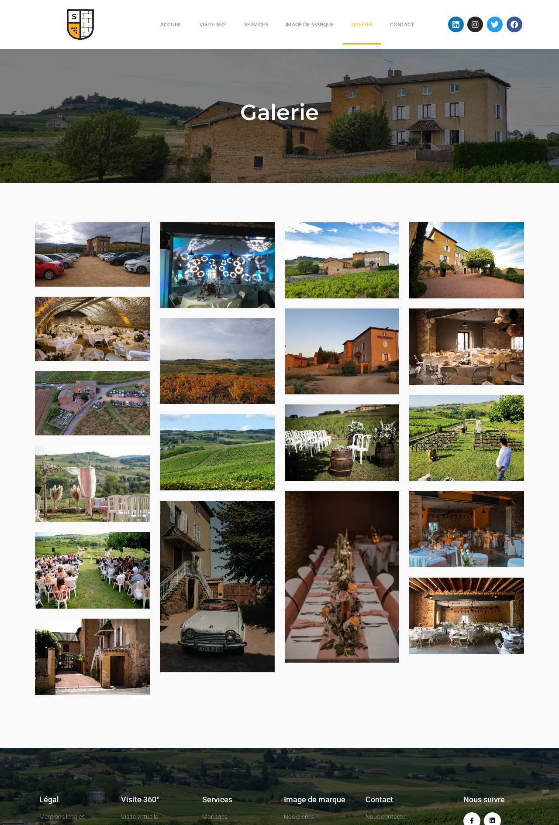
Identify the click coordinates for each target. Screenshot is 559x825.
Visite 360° (213, 24)
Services (256, 24)
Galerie (362, 24)
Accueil (171, 24)
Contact (402, 24)
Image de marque (310, 24)
